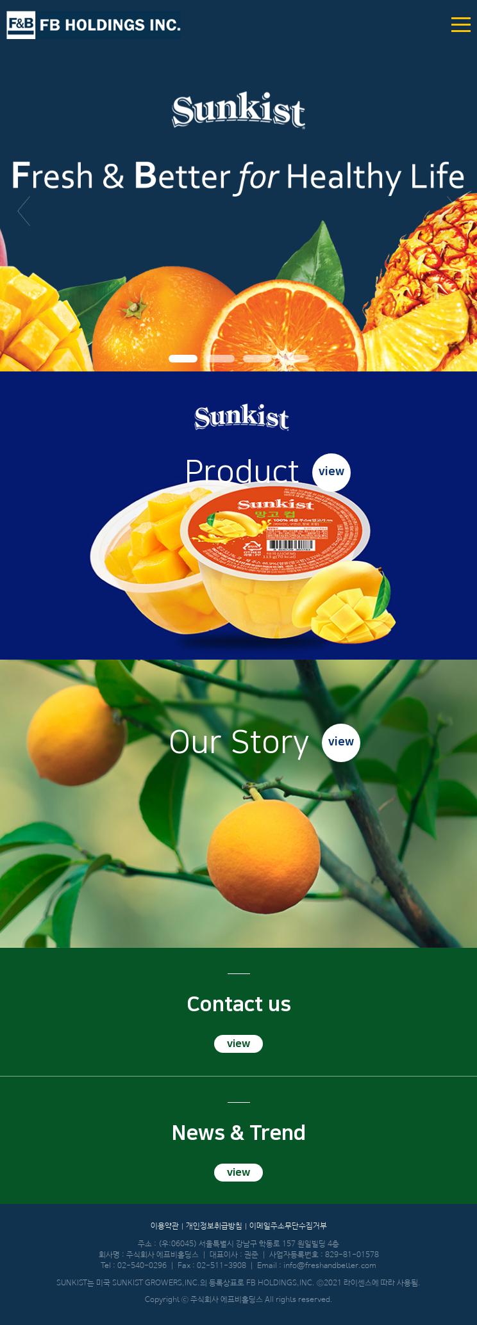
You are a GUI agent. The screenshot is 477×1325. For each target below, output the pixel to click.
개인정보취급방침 (214, 1226)
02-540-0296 (142, 1266)
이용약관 (165, 1226)
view (331, 472)
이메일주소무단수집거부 (288, 1226)
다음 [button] (453, 211)
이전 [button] (23, 211)
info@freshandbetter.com (329, 1266)
